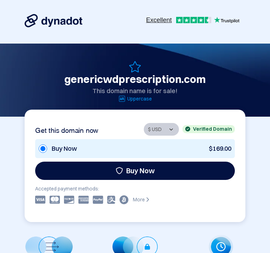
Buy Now (135, 170)
